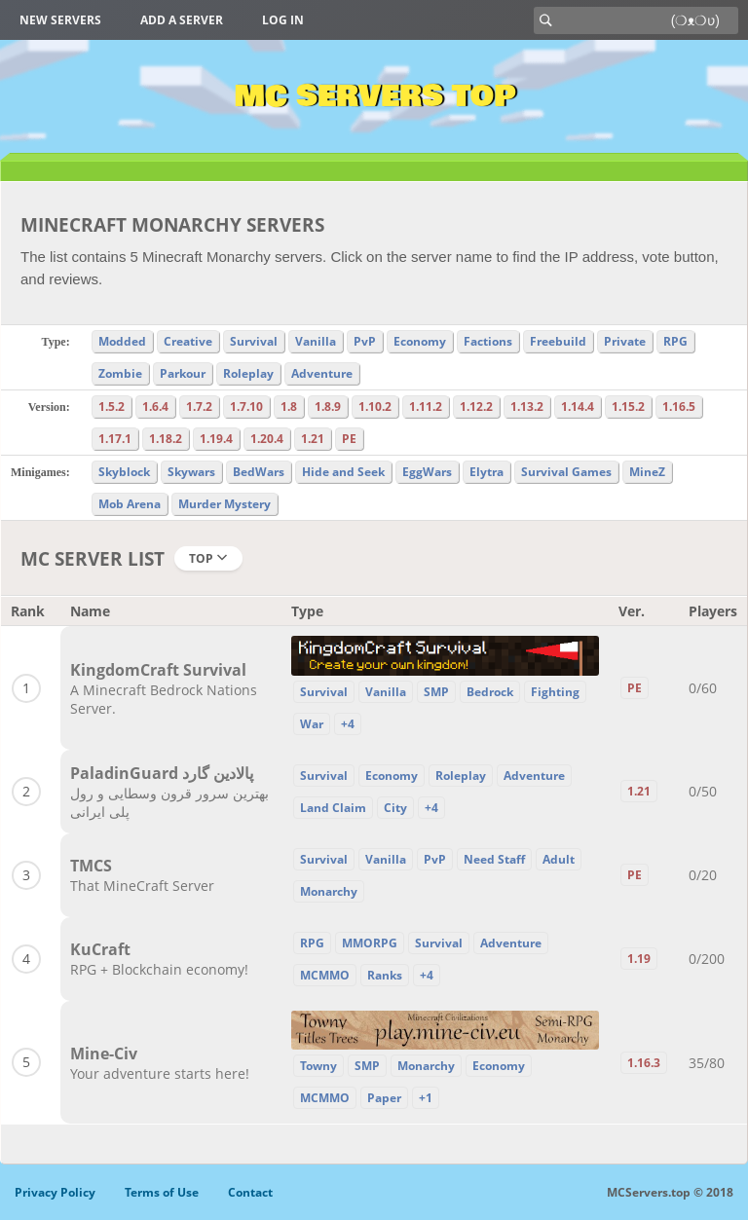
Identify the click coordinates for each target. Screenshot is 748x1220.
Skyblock (124, 471)
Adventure (322, 373)
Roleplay (248, 373)
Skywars (191, 471)
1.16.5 (678, 406)
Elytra (486, 471)
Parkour (183, 373)
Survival (254, 341)
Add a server (181, 20)
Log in (283, 20)
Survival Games (566, 471)
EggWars (427, 471)
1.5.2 (111, 406)
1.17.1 (114, 438)
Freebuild (558, 341)
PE (349, 438)
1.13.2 (526, 406)
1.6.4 (155, 406)
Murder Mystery (224, 504)
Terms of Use (162, 1192)
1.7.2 (199, 406)
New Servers (60, 20)
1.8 (288, 406)
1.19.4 (216, 438)
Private (625, 341)
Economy (419, 341)
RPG (675, 341)
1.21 (312, 438)
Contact (250, 1192)
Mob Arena (129, 504)
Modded (122, 341)
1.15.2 (628, 406)
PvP (365, 341)
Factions (488, 341)
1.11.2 (425, 406)
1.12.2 (476, 406)
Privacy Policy (55, 1192)
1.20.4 (266, 438)
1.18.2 (165, 438)
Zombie (120, 373)
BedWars (258, 471)
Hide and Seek (343, 471)
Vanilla (315, 341)
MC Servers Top (374, 96)
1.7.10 (246, 406)
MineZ (647, 471)
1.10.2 (375, 406)
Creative (188, 341)
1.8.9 (328, 406)
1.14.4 (577, 406)
